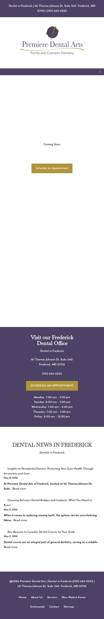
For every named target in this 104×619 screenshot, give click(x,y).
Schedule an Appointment (52, 168)
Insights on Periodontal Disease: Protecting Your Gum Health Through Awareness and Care (48, 471)
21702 (61, 364)
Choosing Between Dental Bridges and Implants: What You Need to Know (48, 503)
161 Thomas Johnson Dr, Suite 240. (52, 359)
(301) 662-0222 (57, 10)
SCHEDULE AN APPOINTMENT (52, 385)
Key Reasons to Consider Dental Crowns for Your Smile (41, 532)
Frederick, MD (48, 364)
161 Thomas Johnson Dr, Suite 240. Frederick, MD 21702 (52, 586)
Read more (19, 488)
